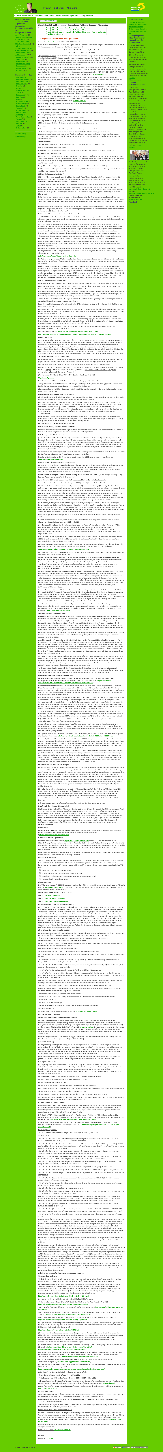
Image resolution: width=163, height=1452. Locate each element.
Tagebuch (19, 108)
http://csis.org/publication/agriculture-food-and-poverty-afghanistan (62, 1319)
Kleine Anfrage (21, 103)
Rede (18, 99)
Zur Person (39, 15)
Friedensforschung (23, 64)
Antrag (18, 92)
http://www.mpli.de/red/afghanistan (51, 459)
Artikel (18, 88)
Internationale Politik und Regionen (77, 30)
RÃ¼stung (20, 70)
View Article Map (50, 21)
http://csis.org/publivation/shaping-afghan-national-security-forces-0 (67, 1314)
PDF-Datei (49, 1439)
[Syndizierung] (20, 136)
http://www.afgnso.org (46, 378)
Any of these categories (54, 34)
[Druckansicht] (20, 133)
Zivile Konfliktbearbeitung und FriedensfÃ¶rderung (24, 48)
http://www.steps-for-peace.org (58, 610)
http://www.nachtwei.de (62, 1430)
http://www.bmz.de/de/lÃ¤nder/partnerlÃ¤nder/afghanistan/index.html (64, 549)
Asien (94, 32)
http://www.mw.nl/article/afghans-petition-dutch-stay (57, 256)
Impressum (89, 15)
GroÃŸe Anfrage (22, 101)
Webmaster (51, 41)
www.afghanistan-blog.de (54, 887)
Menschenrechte (22, 68)
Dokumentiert (21, 128)
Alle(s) (48, 28)
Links (76, 15)
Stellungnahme (21, 121)
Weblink (19, 123)
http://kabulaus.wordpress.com (53, 898)
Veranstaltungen (68, 15)
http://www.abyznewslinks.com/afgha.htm (54, 835)
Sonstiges (20, 59)
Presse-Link (20, 95)
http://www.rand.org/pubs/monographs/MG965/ (73, 1362)
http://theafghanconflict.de (47, 1388)
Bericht (19, 86)
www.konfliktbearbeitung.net (139, 189)
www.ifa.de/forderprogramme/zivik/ (141, 193)
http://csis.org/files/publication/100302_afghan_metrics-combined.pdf (63, 1304)
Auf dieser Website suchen (23, 15)
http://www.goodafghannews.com (76, 841)
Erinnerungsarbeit (22, 57)
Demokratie (20, 61)
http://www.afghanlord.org (51, 895)
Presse (58, 15)
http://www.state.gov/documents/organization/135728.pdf (58, 1330)
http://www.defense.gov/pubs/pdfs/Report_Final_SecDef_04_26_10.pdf (63, 1296)
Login (82, 15)
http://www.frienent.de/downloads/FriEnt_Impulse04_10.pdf (76, 331)
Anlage (132, 78)
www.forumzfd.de (135, 199)
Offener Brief (21, 110)
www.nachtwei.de (99, 74)
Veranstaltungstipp (23, 117)
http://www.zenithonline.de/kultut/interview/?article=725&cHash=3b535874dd (85, 736)
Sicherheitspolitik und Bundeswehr (77, 28)
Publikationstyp (20, 77)
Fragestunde (20, 106)
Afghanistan (102, 32)
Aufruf (18, 126)
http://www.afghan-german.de (86, 1011)
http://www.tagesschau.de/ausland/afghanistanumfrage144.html (73, 1119)
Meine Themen (49, 15)
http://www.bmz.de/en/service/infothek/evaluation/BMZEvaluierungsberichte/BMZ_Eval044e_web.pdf (74, 334)
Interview (19, 97)
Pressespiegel (21, 84)
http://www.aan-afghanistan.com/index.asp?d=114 (80, 1356)
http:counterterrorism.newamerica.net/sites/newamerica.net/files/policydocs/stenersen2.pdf (71, 1369)
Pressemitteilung (22, 79)
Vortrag (19, 119)
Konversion (20, 66)
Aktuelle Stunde (22, 90)
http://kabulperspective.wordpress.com (56, 901)
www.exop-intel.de (86, 1027)
